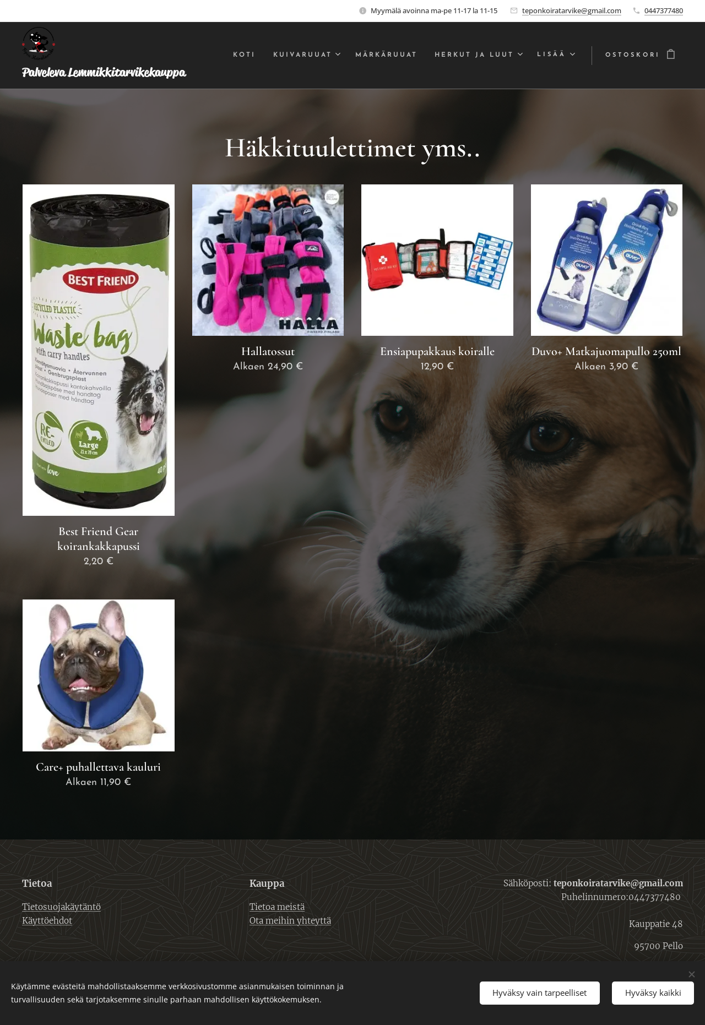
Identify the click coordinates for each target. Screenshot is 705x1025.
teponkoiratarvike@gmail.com (571, 10)
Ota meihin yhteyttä (290, 920)
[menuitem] (238, 55)
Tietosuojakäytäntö (61, 906)
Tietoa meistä (277, 906)
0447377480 (663, 10)
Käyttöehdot (47, 920)
